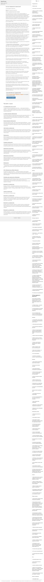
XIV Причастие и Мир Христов (11, 170)
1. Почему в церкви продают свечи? (37, 117)
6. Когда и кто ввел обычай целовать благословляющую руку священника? (37, 523)
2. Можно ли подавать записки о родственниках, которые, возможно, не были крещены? (37, 482)
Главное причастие (8, 142)
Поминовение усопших (35, 411)
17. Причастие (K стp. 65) (10, 106)
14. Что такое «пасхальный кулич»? (37, 551)
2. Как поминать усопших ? (36, 417)
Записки (33, 474)
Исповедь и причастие (9, 184)
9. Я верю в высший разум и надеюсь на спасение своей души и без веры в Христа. (37, 35)
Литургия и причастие (9, 128)
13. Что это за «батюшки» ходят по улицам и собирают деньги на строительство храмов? (37, 160)
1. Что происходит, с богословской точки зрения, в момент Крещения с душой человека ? (37, 320)
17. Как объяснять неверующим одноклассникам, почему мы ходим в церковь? (37, 64)
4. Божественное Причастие (10, 113)
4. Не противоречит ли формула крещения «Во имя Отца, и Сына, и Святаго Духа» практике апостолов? (37, 514)
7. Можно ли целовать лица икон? (37, 527)
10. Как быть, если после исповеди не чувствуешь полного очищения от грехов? (37, 252)
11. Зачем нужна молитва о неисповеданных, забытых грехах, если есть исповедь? (37, 211)
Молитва (33, 170)
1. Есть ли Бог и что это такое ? (36, 8)
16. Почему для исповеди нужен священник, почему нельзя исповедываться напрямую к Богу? (37, 286)
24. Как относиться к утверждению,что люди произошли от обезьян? (37, 99)
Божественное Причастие (10, 120)
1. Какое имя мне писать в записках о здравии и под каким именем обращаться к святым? (37, 478)
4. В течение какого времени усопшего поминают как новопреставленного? (36, 425)
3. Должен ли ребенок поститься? (37, 565)
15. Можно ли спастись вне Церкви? (37, 55)
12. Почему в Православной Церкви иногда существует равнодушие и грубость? (37, 156)
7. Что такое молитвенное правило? (37, 196)
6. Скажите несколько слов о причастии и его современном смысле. (36, 237)
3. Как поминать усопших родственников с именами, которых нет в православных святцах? (37, 420)
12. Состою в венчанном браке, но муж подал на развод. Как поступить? (37, 398)
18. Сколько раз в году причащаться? (37, 292)
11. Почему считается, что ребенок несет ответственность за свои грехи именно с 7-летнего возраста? (37, 256)
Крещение (33, 317)
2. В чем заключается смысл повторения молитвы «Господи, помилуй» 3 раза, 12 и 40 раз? (36, 179)
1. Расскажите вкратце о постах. (37, 559)
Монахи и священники (35, 576)
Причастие (6, 135)
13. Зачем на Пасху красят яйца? (37, 548)
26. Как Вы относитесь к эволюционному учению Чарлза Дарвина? (37, 107)
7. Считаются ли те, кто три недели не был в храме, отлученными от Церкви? (37, 137)
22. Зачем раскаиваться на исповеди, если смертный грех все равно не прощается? (37, 309)
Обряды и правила (35, 496)
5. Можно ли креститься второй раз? (37, 335)
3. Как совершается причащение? (37, 227)
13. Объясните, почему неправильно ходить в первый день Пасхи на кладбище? (37, 459)
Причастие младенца (8, 148)
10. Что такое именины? (35, 353)
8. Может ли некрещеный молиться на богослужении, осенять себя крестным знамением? (37, 142)
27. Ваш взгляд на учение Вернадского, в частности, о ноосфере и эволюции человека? (37, 111)
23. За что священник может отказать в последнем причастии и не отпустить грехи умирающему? (37, 314)
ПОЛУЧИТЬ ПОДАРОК (11, 97)
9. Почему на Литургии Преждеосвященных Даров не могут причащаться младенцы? (37, 247)
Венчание (33, 359)
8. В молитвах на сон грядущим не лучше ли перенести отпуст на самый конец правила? (37, 200)
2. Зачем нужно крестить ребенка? (37, 324)
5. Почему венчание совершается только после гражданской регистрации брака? (37, 373)
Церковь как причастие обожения (11, 177)
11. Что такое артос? (35, 152)
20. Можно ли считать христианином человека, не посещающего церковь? (36, 77)
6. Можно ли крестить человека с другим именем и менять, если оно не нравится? (37, 338)
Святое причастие (8, 191)
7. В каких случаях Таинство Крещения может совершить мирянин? (36, 343)
